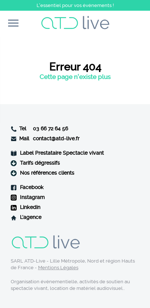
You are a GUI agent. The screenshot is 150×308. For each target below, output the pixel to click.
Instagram (32, 197)
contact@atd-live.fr (56, 139)
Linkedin (30, 207)
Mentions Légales (58, 267)
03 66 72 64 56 (50, 129)
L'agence (30, 217)
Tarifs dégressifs (40, 163)
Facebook (32, 187)
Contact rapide (136, 24)
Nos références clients (47, 173)
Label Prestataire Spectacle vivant (62, 153)
